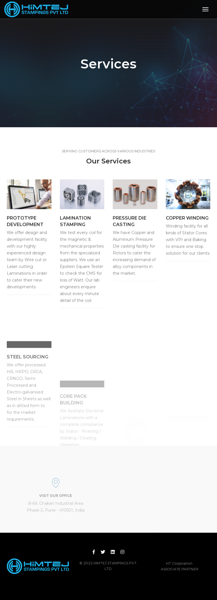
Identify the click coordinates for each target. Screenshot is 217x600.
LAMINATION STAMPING (75, 224)
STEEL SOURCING (27, 370)
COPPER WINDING (187, 221)
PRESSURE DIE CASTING (129, 224)
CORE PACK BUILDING (73, 419)
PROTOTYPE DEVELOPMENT (25, 224)
